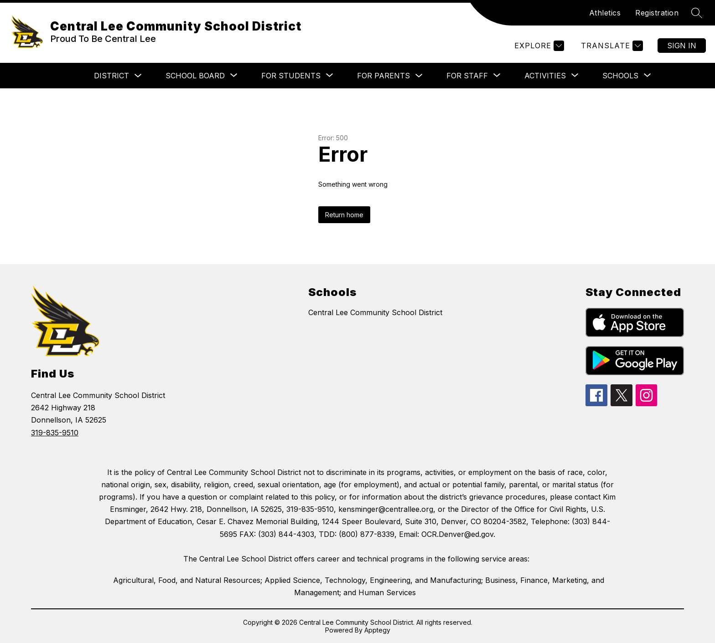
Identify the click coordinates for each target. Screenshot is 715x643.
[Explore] (538, 45)
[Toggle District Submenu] (138, 76)
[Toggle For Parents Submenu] (419, 76)
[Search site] (696, 12)
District (111, 75)
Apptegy (377, 630)
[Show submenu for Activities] (545, 75)
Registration (657, 12)
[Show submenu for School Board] (195, 75)
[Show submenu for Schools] (620, 75)
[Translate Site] (611, 45)
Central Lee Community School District (375, 312)
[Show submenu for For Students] (291, 75)
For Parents (383, 75)
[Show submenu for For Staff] (467, 75)
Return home (344, 215)
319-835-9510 (54, 432)
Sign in (681, 45)
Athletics (605, 12)
